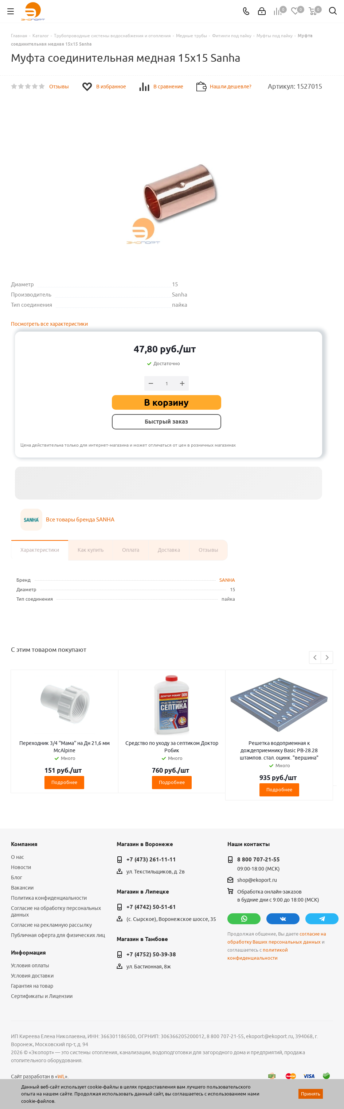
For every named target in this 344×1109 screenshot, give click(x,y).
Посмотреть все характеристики (49, 324)
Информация (28, 952)
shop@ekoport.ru (257, 880)
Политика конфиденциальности (49, 898)
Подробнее (64, 782)
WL (61, 1076)
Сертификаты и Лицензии (42, 996)
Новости (21, 867)
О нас (17, 857)
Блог (16, 877)
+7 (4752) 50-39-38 (151, 954)
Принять (310, 1094)
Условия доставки (32, 976)
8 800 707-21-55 (258, 859)
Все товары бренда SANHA (80, 519)
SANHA (227, 580)
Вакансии (22, 888)
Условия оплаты (30, 965)
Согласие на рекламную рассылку (51, 925)
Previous (315, 657)
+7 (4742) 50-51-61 (151, 907)
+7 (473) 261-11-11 (151, 859)
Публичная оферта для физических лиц (58, 935)
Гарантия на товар (32, 986)
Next (327, 657)
